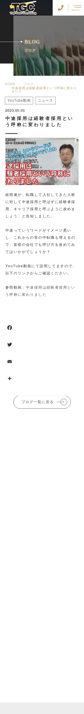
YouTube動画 (18, 101)
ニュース (45, 101)
